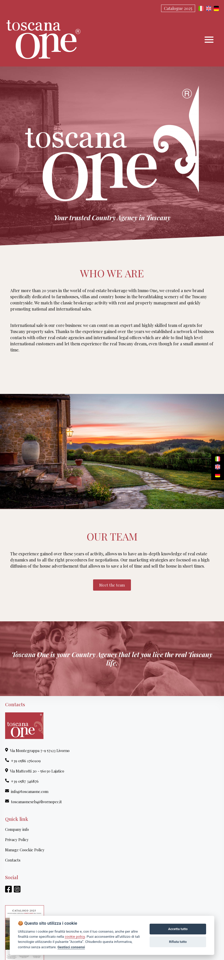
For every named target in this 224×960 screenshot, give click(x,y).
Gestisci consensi (71, 947)
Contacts (12, 860)
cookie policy (75, 936)
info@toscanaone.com (26, 791)
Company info (17, 829)
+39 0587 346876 (22, 781)
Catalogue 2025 (178, 8)
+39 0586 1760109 (23, 760)
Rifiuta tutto (178, 942)
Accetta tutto (177, 929)
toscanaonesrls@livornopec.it (33, 801)
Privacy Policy (17, 839)
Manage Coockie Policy (24, 849)
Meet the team (112, 585)
